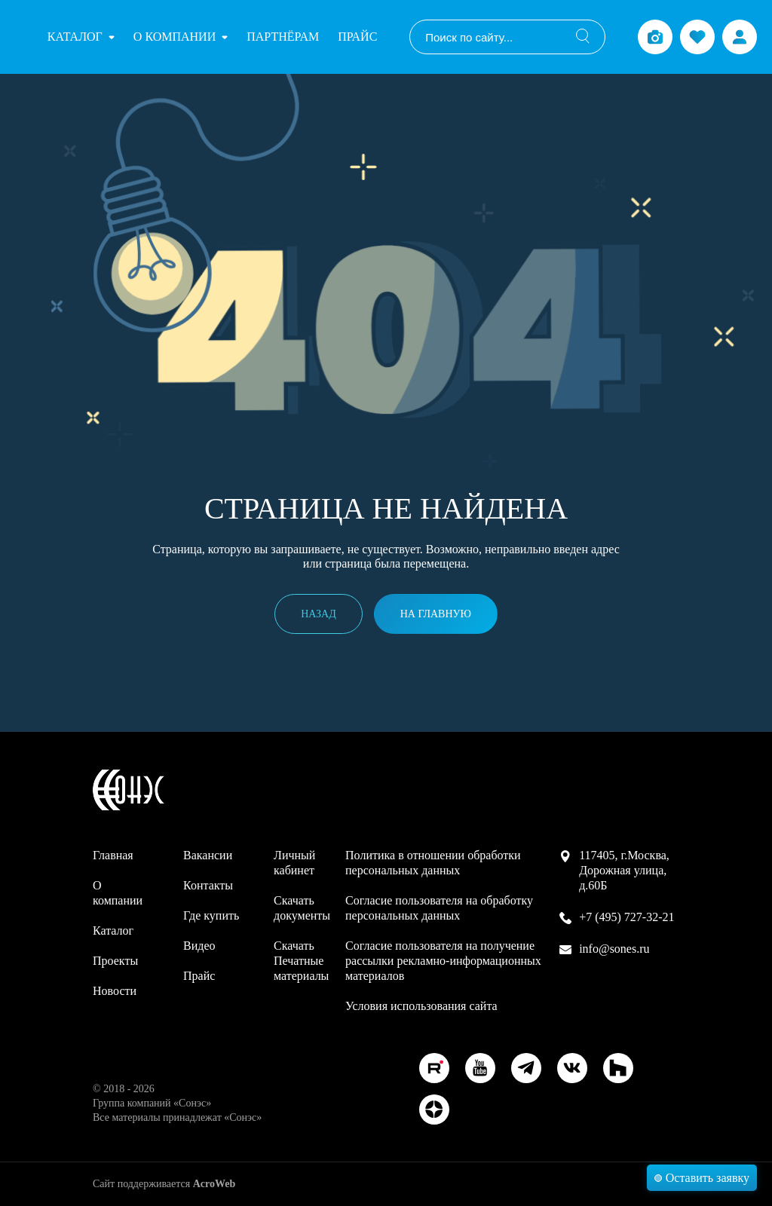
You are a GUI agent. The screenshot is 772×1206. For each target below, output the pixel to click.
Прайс (357, 36)
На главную (435, 614)
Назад (318, 614)
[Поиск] (583, 37)
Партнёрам (283, 36)
